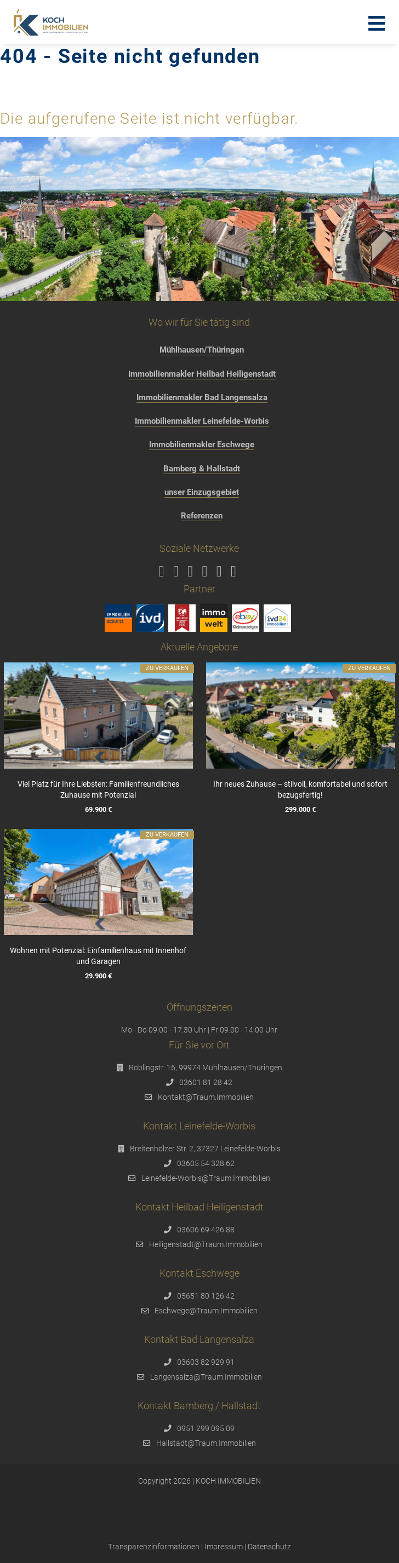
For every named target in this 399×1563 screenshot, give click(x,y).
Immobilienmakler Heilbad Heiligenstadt (202, 374)
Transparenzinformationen (154, 1546)
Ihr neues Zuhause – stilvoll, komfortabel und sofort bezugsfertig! (300, 789)
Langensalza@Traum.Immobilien (206, 1376)
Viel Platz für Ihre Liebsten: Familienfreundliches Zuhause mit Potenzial (98, 789)
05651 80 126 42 (206, 1295)
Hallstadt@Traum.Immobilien (206, 1443)
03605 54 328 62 (206, 1163)
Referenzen (202, 516)
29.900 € (98, 976)
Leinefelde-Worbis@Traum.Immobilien (205, 1178)
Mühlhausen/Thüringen (201, 350)
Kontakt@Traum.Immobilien (206, 1097)
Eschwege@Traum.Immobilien (206, 1310)
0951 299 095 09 (206, 1428)
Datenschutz (269, 1546)
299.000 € (300, 809)
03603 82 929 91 (206, 1362)
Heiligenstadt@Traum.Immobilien (206, 1244)
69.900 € (98, 809)
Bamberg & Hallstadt (201, 469)
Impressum (223, 1546)
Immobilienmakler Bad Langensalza (201, 397)
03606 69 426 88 (206, 1229)
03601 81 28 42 (205, 1082)
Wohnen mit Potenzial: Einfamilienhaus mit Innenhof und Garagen (98, 956)
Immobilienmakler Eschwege (201, 444)
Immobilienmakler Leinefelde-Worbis (202, 421)
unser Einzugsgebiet (201, 492)
